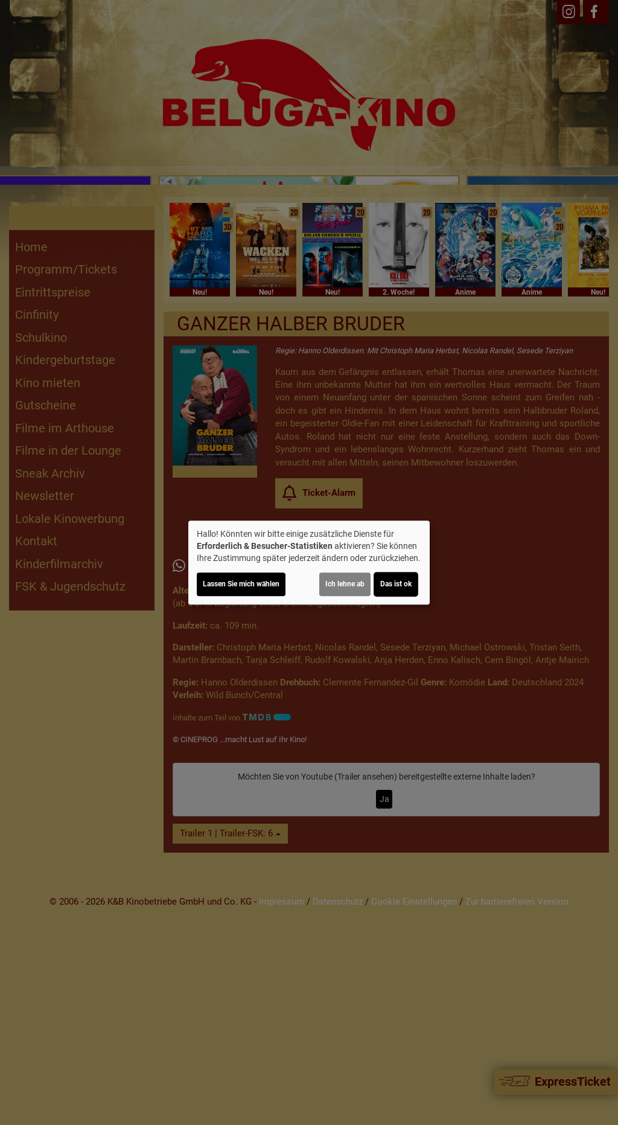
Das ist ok (396, 584)
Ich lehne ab (345, 584)
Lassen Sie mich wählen (241, 584)
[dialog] (309, 563)
